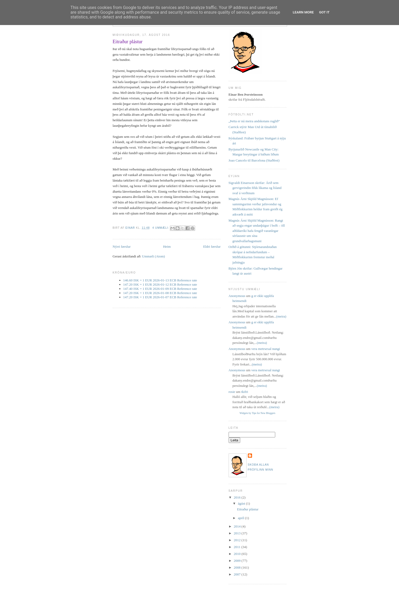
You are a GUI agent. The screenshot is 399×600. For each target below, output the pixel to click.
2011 (238, 547)
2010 (238, 554)
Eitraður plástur (128, 41)
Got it (324, 12)
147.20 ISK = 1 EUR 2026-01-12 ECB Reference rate (160, 284)
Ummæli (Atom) (153, 256)
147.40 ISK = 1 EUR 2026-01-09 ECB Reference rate (160, 289)
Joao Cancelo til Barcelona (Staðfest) (254, 160)
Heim (167, 246)
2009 (238, 561)
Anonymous (237, 296)
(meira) (281, 316)
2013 (238, 533)
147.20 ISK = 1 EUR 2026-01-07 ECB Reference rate (160, 297)
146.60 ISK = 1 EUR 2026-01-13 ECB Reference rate (160, 280)
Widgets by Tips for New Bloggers (257, 413)
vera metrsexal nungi (265, 349)
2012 (238, 540)
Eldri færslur (211, 246)
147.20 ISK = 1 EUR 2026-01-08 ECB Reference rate (160, 293)
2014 (238, 526)
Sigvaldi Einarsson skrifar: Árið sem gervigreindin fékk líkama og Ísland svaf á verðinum (255, 188)
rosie (232, 392)
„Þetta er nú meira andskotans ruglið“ (254, 121)
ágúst (242, 503)
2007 (238, 574)
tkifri (244, 392)
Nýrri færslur (122, 246)
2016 (238, 497)
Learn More (303, 12)
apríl (241, 518)
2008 (238, 567)
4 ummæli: (161, 227)
